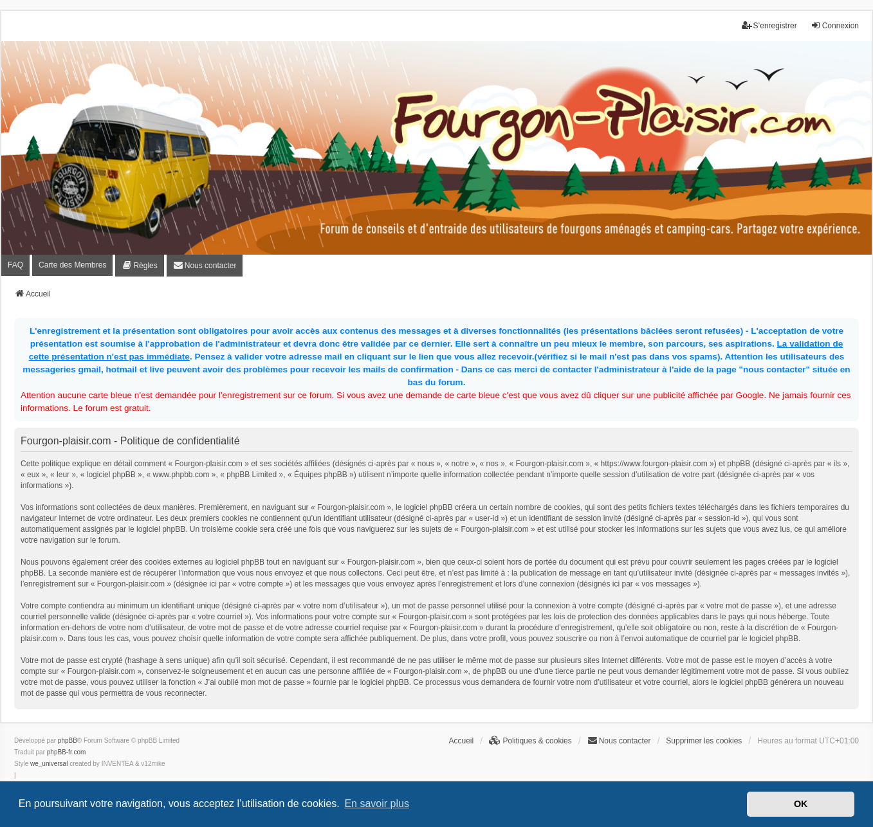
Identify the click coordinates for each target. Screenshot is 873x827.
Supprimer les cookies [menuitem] (704, 740)
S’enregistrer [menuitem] (769, 25)
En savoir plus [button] (376, 803)
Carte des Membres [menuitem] (72, 264)
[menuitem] (139, 266)
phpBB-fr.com (66, 752)
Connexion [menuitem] (835, 25)
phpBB (67, 740)
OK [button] (801, 804)
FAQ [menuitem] (15, 264)
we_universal (49, 763)
